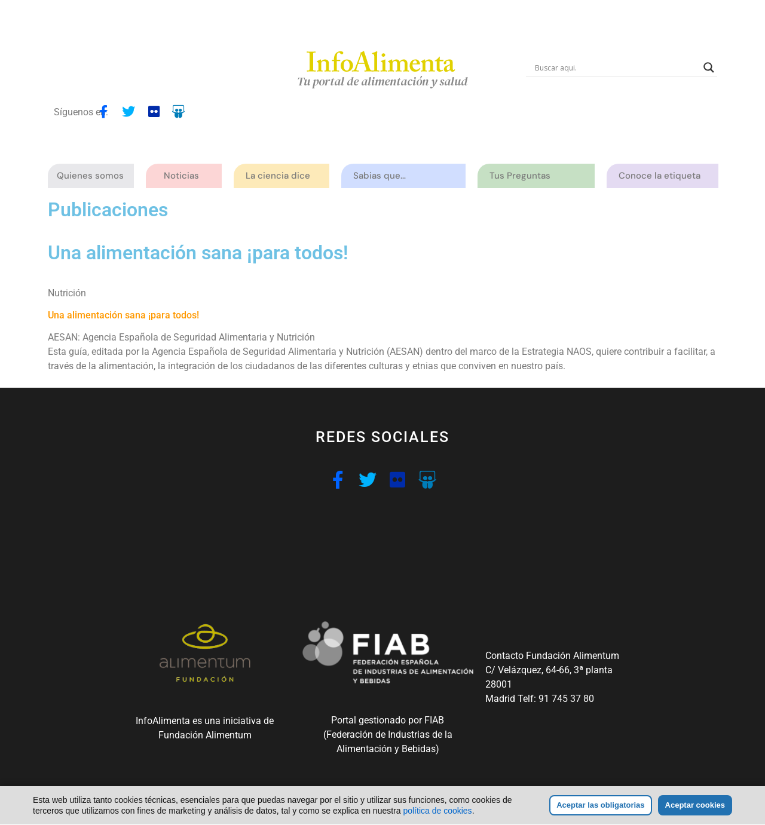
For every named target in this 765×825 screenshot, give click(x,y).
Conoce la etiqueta (662, 176)
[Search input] (616, 67)
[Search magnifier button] (708, 67)
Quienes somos (93, 176)
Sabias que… (382, 176)
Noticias (181, 176)
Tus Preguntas (522, 176)
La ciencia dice (281, 176)
